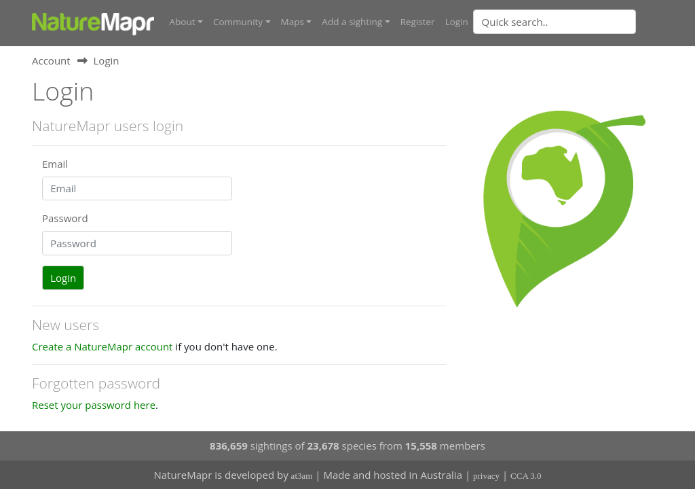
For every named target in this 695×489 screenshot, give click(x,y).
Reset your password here (93, 405)
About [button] (182, 22)
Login (456, 22)
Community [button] (238, 22)
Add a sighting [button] (352, 22)
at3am (302, 476)
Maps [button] (292, 22)
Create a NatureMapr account (102, 346)
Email (55, 163)
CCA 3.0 (526, 476)
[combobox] (581, 22)
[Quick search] (554, 22)
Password (65, 218)
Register (417, 22)
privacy (486, 476)
